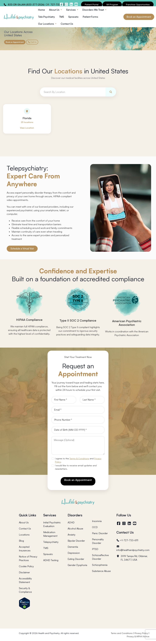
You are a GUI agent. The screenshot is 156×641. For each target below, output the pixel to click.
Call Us (32, 42)
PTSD (95, 549)
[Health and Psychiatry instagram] (66, 4)
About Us (24, 522)
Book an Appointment (139, 16)
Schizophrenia (99, 564)
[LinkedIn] (129, 523)
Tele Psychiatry (46, 16)
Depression (74, 552)
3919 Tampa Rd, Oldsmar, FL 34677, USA (132, 558)
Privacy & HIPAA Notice (138, 636)
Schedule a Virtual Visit (22, 248)
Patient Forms (90, 16)
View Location (27, 128)
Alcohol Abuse (75, 528)
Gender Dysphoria (77, 565)
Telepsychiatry (50, 541)
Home (41, 9)
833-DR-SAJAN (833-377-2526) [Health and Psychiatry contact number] (26, 4)
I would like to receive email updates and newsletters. (76, 467)
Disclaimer (24, 572)
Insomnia (97, 521)
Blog (21, 540)
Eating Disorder (76, 558)
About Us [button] (54, 9)
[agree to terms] (53, 459)
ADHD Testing (50, 560)
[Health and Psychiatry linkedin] (71, 4)
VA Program (112, 4)
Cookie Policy (26, 566)
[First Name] (63, 400)
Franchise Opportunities (138, 4)
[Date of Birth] (78, 430)
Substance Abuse (101, 571)
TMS (61, 16)
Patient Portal (91, 4)
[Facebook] (119, 523)
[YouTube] (135, 523)
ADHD (71, 522)
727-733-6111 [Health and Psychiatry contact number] (58, 4)
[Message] (78, 445)
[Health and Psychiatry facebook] (61, 4)
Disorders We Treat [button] (93, 9)
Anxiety (71, 534)
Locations (24, 534)
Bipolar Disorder (76, 540)
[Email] (78, 410)
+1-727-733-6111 (127, 540)
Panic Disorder (100, 533)
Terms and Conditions (122, 633)
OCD (95, 527)
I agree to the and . (78, 460)
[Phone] (78, 420)
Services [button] (71, 9)
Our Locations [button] (46, 23)
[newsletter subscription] (53, 466)
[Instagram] (124, 523)
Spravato (73, 16)
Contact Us (67, 23)
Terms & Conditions (79, 458)
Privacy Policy (141, 633)
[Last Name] (92, 400)
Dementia (73, 546)
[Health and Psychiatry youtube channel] (76, 4)
